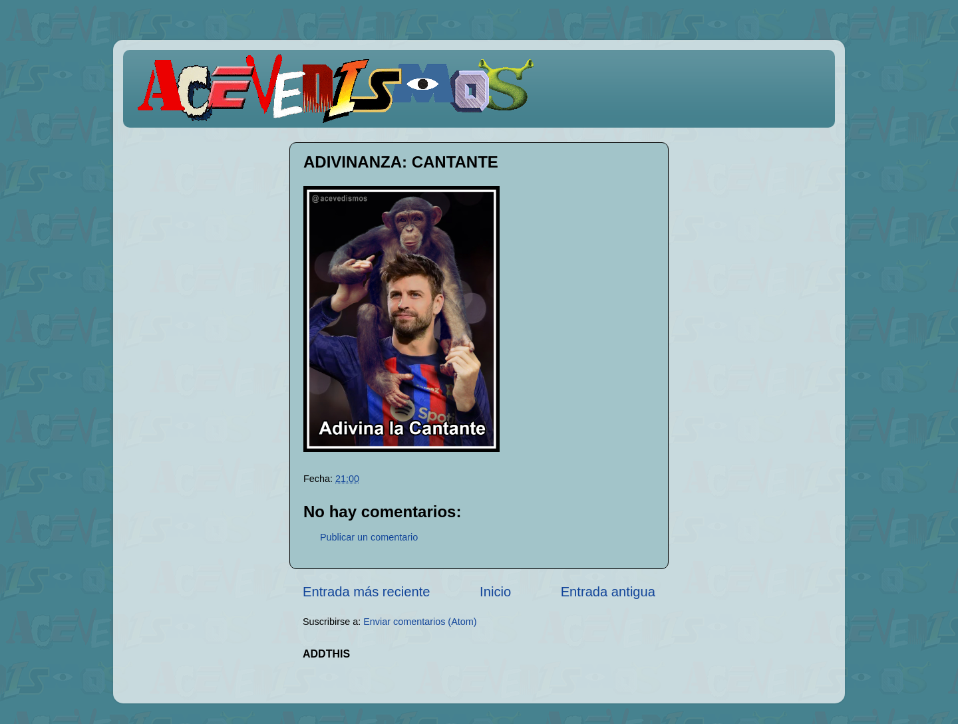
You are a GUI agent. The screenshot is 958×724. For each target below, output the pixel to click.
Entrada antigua (608, 591)
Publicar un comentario (369, 537)
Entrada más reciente (366, 591)
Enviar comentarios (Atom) (419, 621)
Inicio (495, 591)
